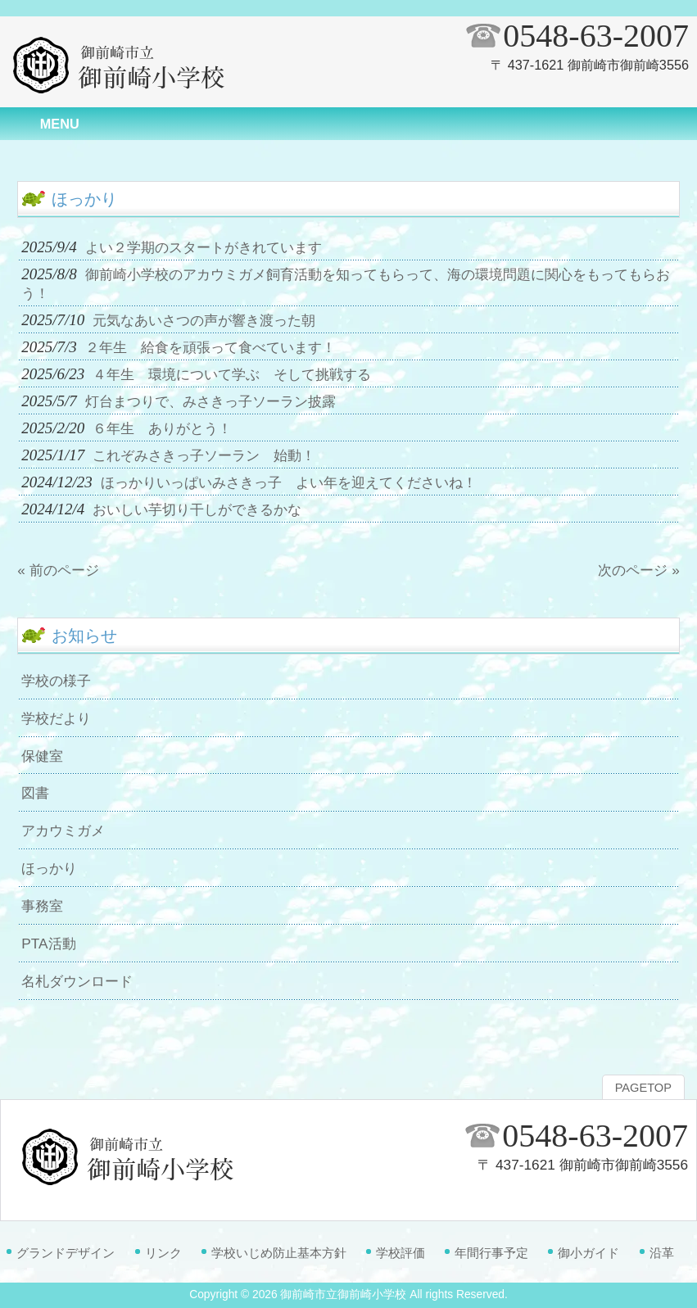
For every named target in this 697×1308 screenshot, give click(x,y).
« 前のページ (57, 570)
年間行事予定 (491, 1253)
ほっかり (49, 868)
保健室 (42, 756)
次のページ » (638, 570)
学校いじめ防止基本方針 (278, 1253)
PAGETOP (643, 1087)
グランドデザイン (65, 1253)
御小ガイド (588, 1253)
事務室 (42, 906)
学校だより (56, 718)
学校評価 (400, 1253)
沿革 (661, 1253)
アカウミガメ (63, 830)
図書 (35, 793)
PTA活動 (48, 943)
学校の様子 (56, 680)
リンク (163, 1253)
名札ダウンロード (77, 981)
